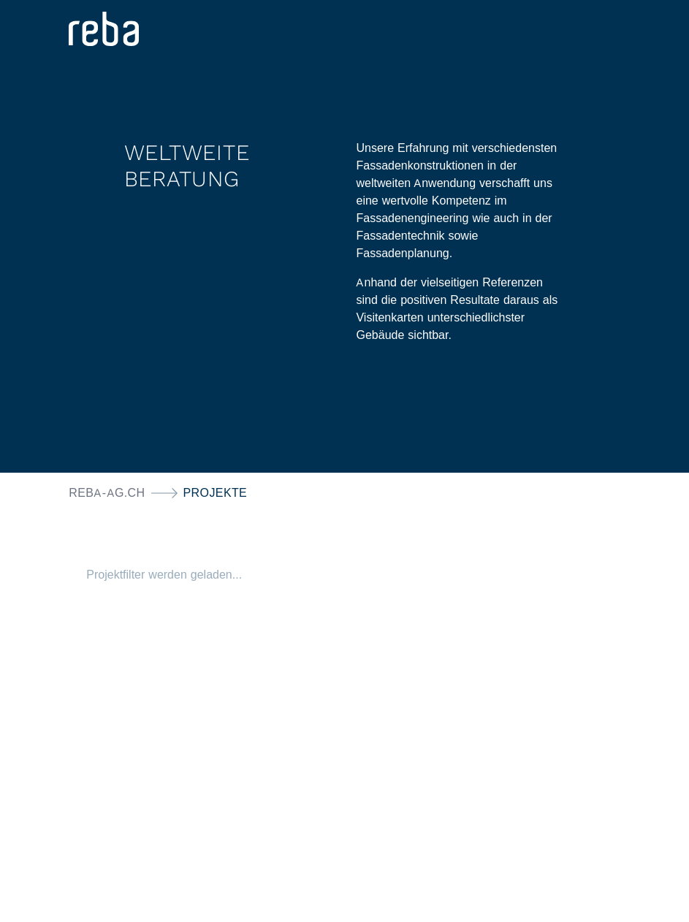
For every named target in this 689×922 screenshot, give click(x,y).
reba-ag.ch (107, 493)
